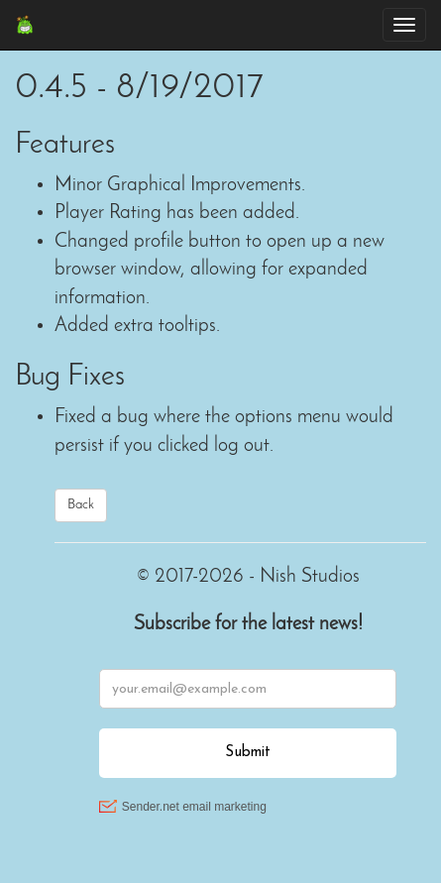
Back (80, 504)
